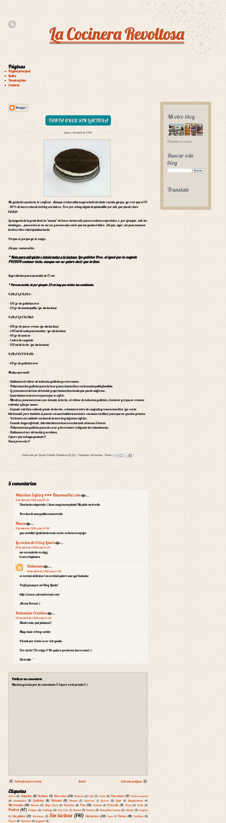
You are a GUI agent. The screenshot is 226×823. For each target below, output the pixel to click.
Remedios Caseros (110, 810)
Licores (104, 800)
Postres (13, 809)
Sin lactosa (96, 455)
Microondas (15, 805)
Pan (82, 805)
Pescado (113, 805)
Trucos (12, 821)
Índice (12, 76)
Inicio (82, 781)
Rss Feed (12, 24)
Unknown (35, 566)
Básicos (78, 796)
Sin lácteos (92, 816)
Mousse (35, 805)
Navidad (69, 805)
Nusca (20, 523)
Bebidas (43, 796)
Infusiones (89, 800)
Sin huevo (38, 816)
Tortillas (138, 816)
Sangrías (143, 810)
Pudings (47, 810)
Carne (102, 796)
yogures (40, 821)
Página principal (19, 71)
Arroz (11, 796)
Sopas (110, 816)
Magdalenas (135, 800)
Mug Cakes (51, 805)
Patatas (97, 805)
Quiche (90, 810)
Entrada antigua (131, 781)
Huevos (73, 800)
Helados (56, 800)
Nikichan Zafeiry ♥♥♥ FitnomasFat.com (47, 494)
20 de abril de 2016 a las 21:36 (33, 618)
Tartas (107, 455)
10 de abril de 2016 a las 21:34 (32, 547)
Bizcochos (60, 796)
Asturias (26, 796)
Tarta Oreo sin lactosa (78, 120)
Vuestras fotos (17, 80)
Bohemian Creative (31, 612)
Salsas (130, 810)
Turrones (26, 821)
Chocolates (117, 796)
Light (118, 800)
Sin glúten (18, 816)
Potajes (32, 810)
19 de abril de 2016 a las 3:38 (44, 571)
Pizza (128, 805)
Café (91, 796)
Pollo (140, 805)
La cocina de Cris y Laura (35, 542)
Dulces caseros (139, 796)
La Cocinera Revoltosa (117, 33)
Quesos (77, 810)
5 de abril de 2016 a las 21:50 (32, 528)
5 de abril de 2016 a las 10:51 (32, 500)
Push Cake (63, 810)
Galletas (38, 800)
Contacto (14, 85)
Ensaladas (19, 800)
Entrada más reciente (28, 781)
